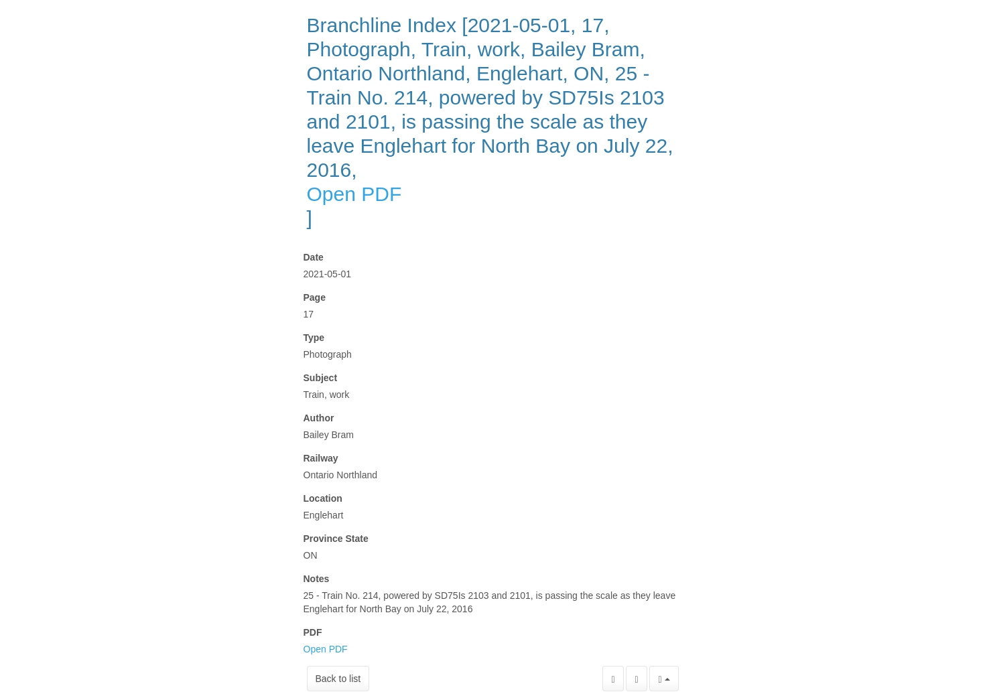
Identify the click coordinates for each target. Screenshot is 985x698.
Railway (321, 458)
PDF (313, 632)
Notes (317, 578)
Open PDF (354, 194)
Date (314, 257)
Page (315, 297)
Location (323, 498)
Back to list (338, 678)
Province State (336, 538)
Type (314, 337)
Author (319, 418)
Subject (321, 377)
